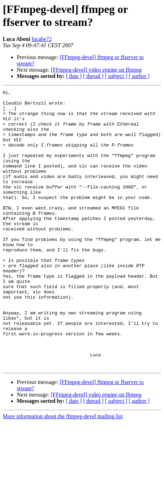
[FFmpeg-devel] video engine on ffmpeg (96, 70)
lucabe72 (42, 39)
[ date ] (74, 76)
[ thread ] (93, 76)
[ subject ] (116, 76)
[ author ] (139, 76)
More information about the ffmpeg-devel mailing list (63, 472)
